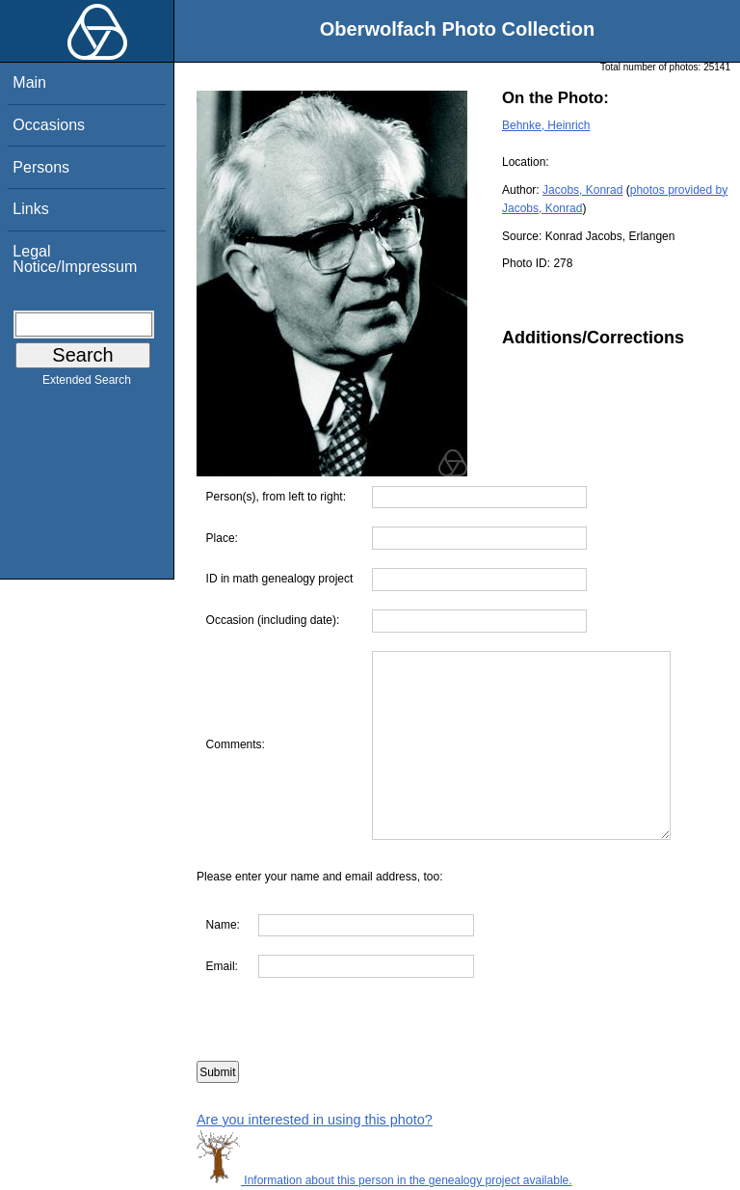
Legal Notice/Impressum (75, 259)
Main (29, 82)
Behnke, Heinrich (546, 125)
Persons (41, 167)
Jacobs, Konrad (582, 190)
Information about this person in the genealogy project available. (384, 1180)
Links (30, 209)
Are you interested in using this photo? (315, 1119)
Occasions (49, 125)
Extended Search (86, 384)
